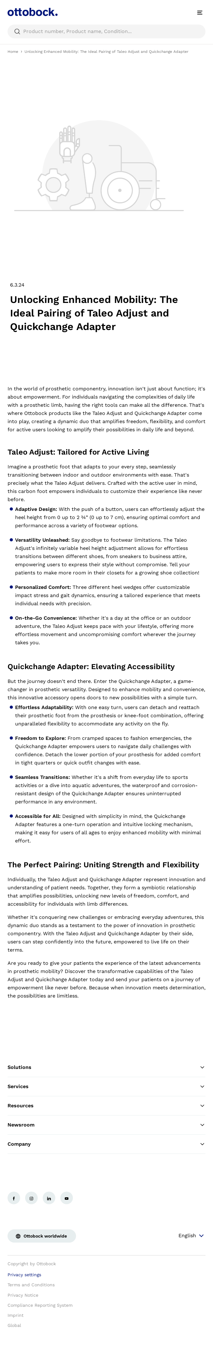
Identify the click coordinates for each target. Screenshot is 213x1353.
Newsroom (106, 1125)
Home (13, 51)
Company (106, 1144)
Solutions (106, 1067)
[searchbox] (106, 31)
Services (106, 1086)
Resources (106, 1106)
